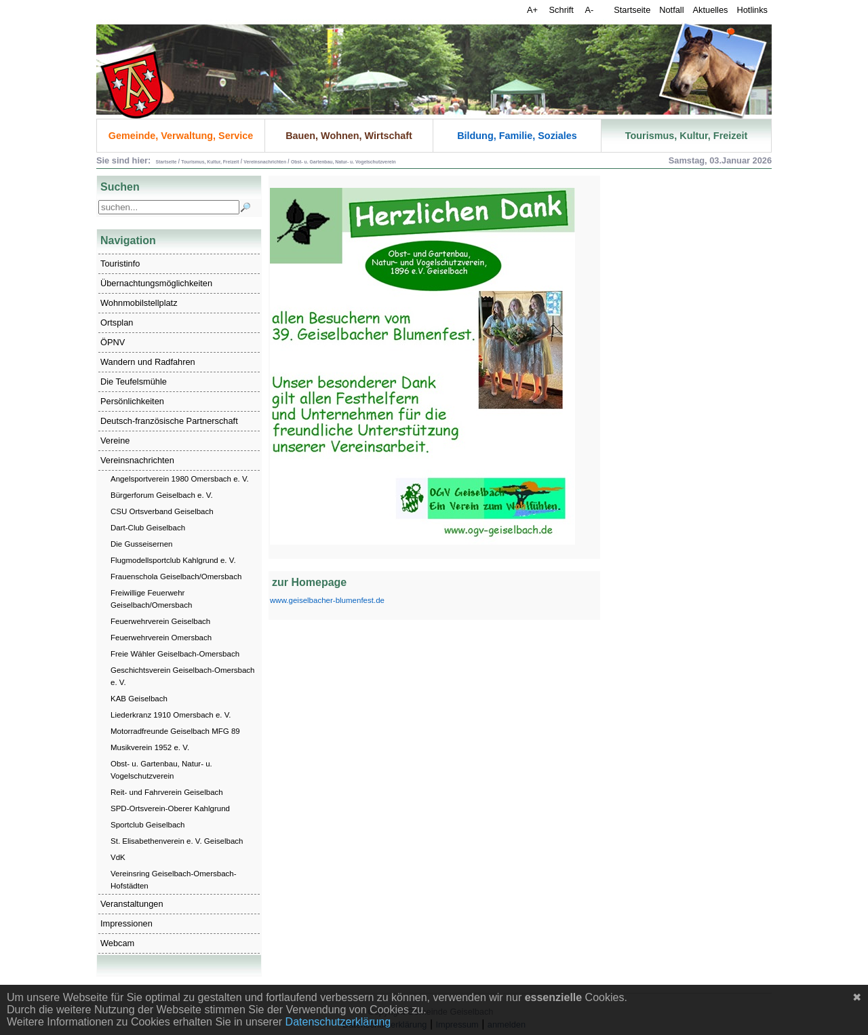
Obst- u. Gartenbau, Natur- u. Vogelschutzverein (161, 770)
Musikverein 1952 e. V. (150, 747)
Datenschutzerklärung (338, 1022)
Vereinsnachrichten (137, 460)
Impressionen (126, 923)
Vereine (115, 440)
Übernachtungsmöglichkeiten (156, 283)
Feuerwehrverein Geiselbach (160, 621)
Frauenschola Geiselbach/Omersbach (176, 576)
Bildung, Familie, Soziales (517, 135)
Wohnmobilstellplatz (139, 303)
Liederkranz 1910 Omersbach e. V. (171, 715)
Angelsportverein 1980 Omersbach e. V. (180, 479)
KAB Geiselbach (139, 699)
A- (589, 10)
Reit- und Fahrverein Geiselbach (167, 792)
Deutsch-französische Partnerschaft (169, 421)
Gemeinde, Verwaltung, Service (181, 135)
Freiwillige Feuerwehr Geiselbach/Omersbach (151, 599)
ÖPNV (112, 342)
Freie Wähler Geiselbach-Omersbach (175, 654)
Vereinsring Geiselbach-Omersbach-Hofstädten (174, 880)
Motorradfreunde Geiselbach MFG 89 (175, 731)
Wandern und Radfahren (147, 362)
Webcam (117, 943)
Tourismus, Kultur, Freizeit (686, 135)
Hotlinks (752, 10)
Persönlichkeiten (132, 401)
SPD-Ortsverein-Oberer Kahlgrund (170, 808)
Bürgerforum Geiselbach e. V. (162, 495)
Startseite (632, 10)
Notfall (671, 10)
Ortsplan (116, 322)
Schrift (562, 10)
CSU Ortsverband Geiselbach (162, 511)
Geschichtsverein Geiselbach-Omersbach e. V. (183, 676)
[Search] (168, 207)
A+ (533, 10)
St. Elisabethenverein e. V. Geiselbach (177, 841)
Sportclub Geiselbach (147, 825)
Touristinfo (120, 263)
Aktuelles (710, 10)
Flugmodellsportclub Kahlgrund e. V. (173, 560)
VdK (118, 857)
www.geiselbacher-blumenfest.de (327, 600)
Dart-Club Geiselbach (148, 528)
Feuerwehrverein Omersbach (161, 637)
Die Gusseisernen (142, 544)
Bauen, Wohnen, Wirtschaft (348, 135)
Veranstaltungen (131, 904)
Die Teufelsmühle (133, 381)
